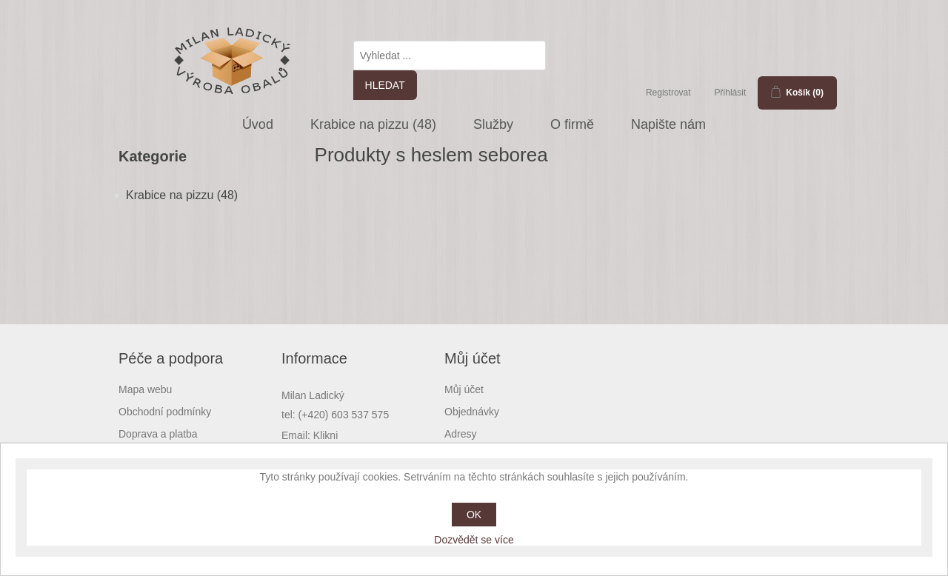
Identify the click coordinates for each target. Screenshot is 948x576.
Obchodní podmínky (164, 412)
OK (474, 514)
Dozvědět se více (473, 540)
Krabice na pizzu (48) (373, 124)
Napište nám (668, 124)
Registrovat (668, 92)
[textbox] (449, 55)
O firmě (572, 124)
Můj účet (464, 389)
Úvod (257, 124)
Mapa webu (145, 389)
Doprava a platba (158, 434)
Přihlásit (731, 92)
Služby (493, 124)
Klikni (325, 435)
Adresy (460, 434)
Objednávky (471, 412)
